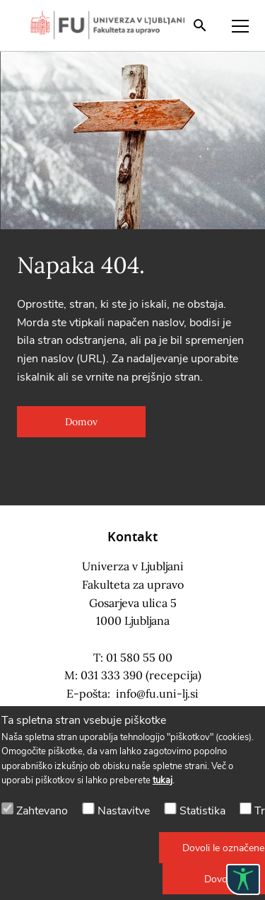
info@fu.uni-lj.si (157, 693)
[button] (81, 421)
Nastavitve (124, 811)
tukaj (162, 780)
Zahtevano (42, 811)
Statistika (202, 811)
